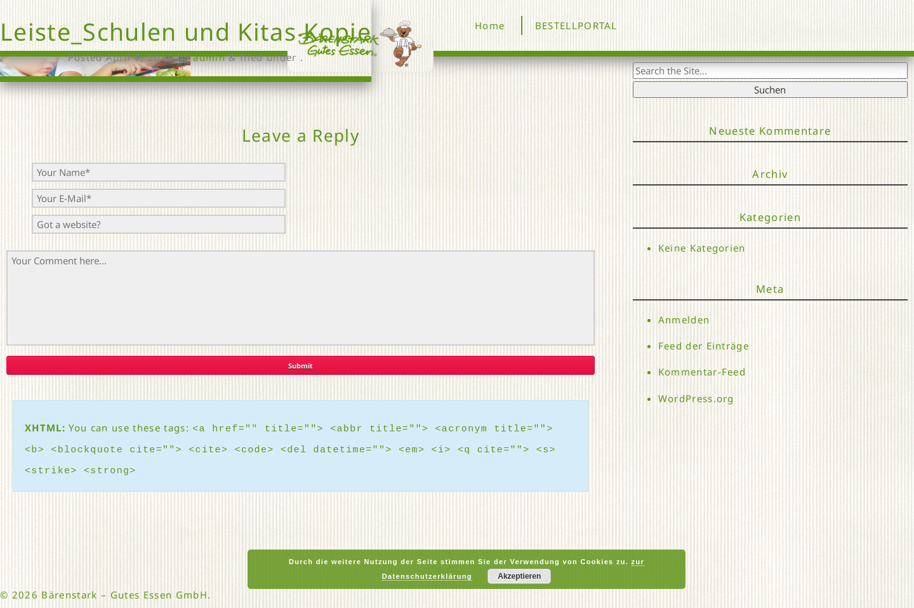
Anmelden (684, 319)
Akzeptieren (519, 576)
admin (209, 57)
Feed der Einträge (704, 345)
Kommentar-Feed (702, 372)
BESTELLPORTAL (576, 25)
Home (490, 25)
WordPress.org (696, 398)
